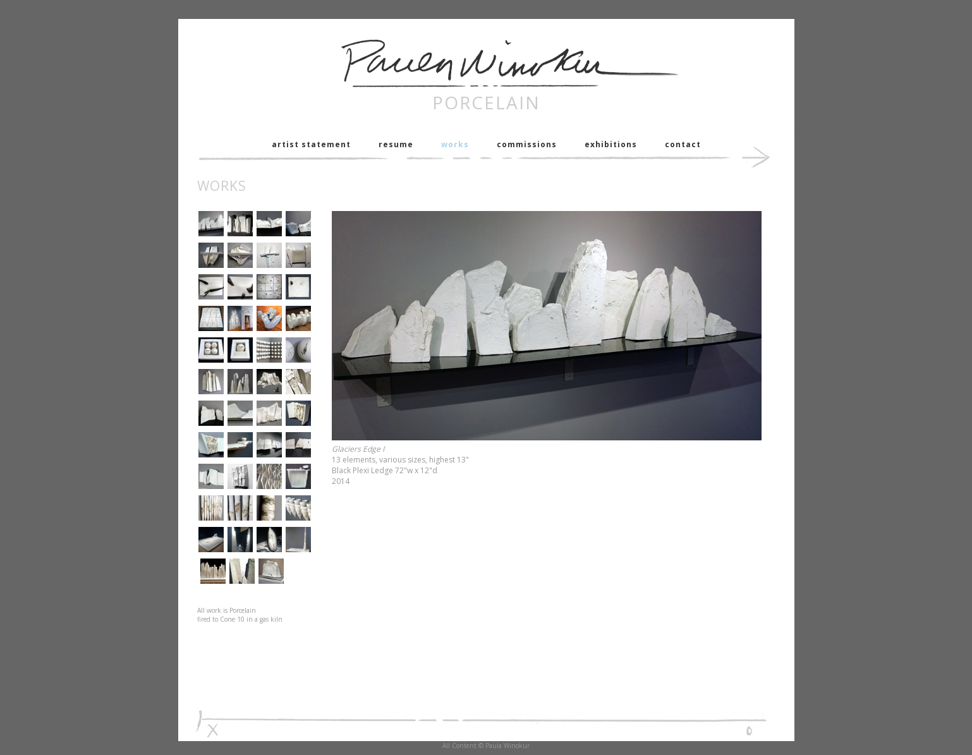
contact (683, 144)
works (455, 144)
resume (396, 144)
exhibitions (611, 144)
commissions (527, 144)
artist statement (311, 144)
